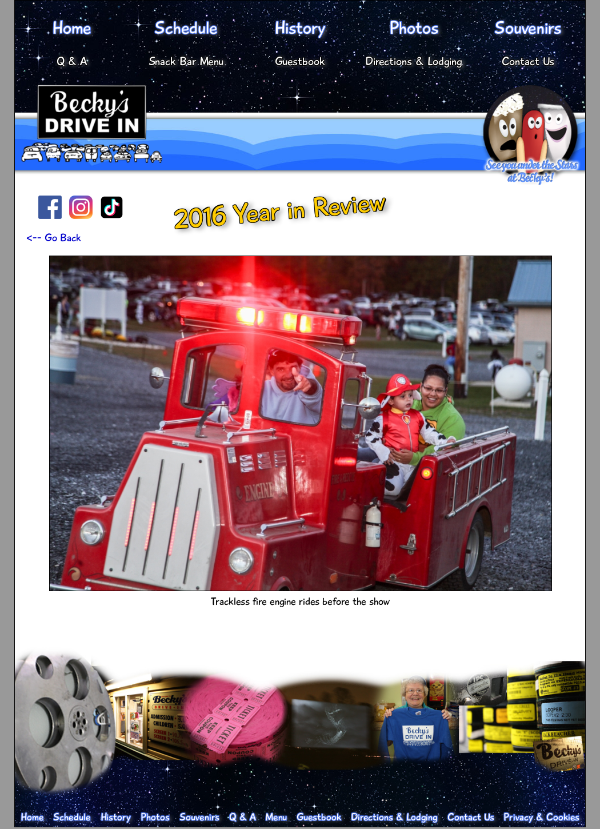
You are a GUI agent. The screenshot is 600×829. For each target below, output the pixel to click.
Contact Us (528, 61)
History (299, 28)
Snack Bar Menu (186, 61)
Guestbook (300, 61)
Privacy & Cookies (541, 817)
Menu (276, 817)
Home (71, 28)
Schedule (186, 28)
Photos (413, 28)
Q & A (72, 61)
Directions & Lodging (413, 61)
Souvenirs (527, 28)
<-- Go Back (53, 238)
